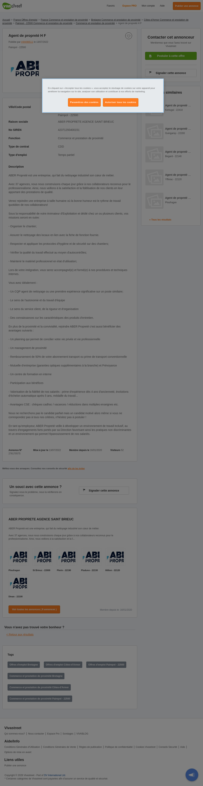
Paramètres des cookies (84, 102)
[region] (103, 96)
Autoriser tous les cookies (120, 102)
